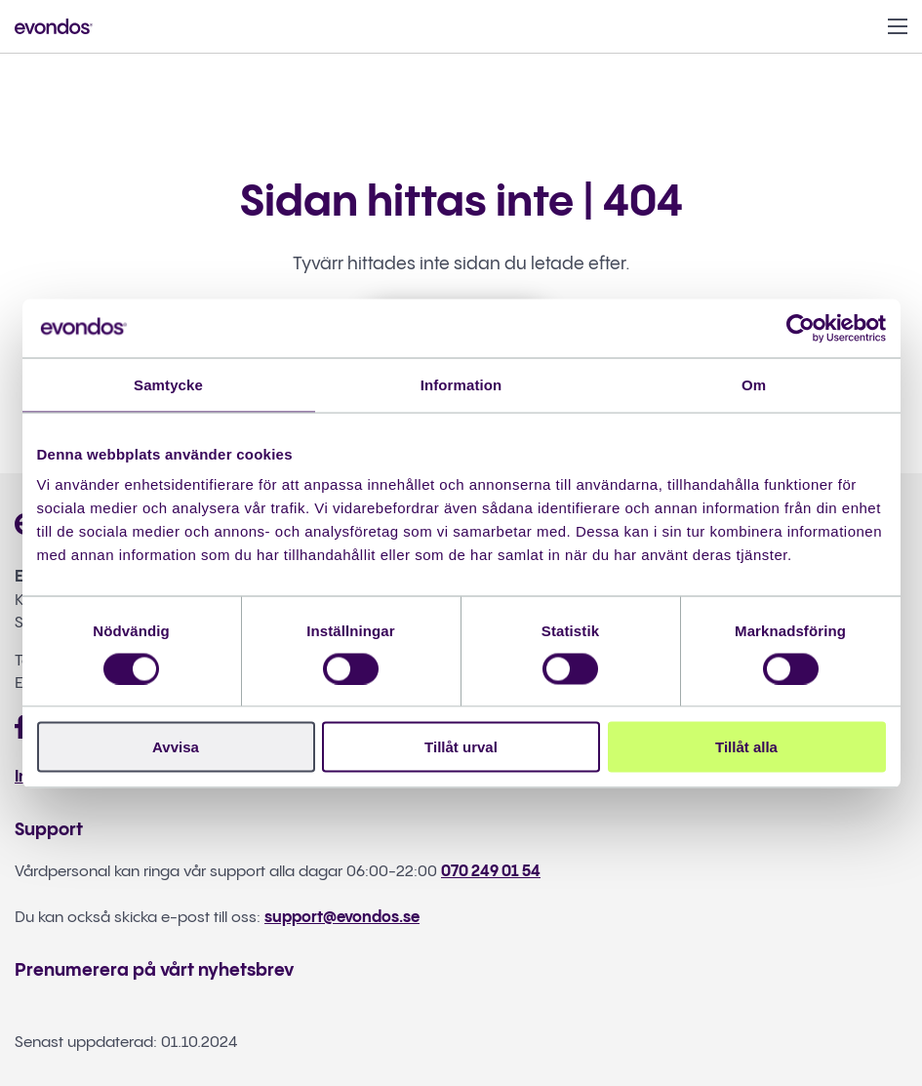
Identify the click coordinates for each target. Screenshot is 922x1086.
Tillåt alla (746, 747)
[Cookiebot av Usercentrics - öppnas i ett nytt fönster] (800, 327)
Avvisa (175, 747)
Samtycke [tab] (168, 384)
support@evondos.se (342, 917)
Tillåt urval (461, 747)
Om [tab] (754, 384)
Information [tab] (461, 384)
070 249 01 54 (491, 872)
